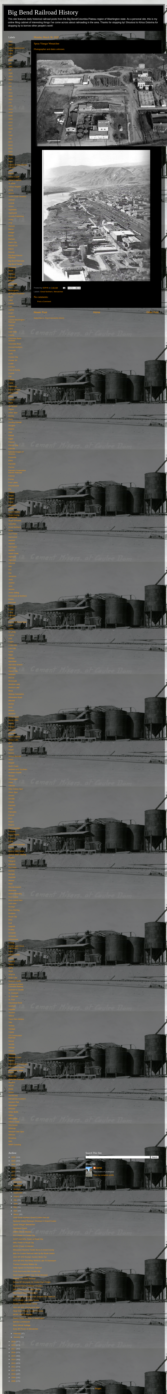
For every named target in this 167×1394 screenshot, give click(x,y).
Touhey (11, 1026)
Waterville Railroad (16, 1079)
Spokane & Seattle (16, 990)
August (17, 1196)
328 (10, 86)
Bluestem (12, 267)
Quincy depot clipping (17, 854)
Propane (11, 838)
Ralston (11, 858)
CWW (10, 383)
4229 (10, 129)
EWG (10, 461)
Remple (11, 874)
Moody (11, 723)
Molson (11, 710)
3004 (10, 76)
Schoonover (13, 939)
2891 (10, 67)
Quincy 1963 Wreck (16, 851)
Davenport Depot (20, 1228)
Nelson (11, 753)
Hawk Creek (13, 553)
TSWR (11, 1032)
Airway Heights (14, 187)
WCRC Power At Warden (23, 1246)
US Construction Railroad (15, 1036)
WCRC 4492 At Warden (22, 1314)
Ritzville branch (14, 887)
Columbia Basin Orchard (14, 339)
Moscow (11, 733)
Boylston (12, 277)
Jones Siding (13, 593)
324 (10, 83)
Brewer (11, 281)
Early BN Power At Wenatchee (25, 1329)
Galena (11, 492)
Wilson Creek (13, 1122)
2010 (13, 1374)
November (18, 1185)
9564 (10, 162)
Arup (10, 223)
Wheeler (11, 1109)
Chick (10, 329)
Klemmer (12, 602)
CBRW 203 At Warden (22, 1232)
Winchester (13, 1125)
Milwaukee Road (15, 697)
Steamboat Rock (15, 1003)
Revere (11, 880)
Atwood (11, 226)
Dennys (11, 399)
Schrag (11, 943)
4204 (10, 119)
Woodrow (12, 1138)
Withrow (11, 1135)
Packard (11, 805)
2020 (13, 1179)
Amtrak (11, 203)
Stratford (12, 1006)
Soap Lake (12, 978)
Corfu (10, 354)
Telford (11, 1016)
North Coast (13, 766)
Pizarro (11, 825)
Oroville (11, 799)
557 (10, 132)
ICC (10, 570)
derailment (12, 406)
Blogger (98, 1388)
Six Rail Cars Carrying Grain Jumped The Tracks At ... (35, 1297)
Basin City (12, 242)
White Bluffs (13, 1112)
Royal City (12, 917)
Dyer (10, 432)
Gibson (11, 499)
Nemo (10, 760)
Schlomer (12, 936)
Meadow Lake (14, 684)
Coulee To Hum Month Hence (25, 1304)
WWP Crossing (14, 1145)
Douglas (11, 426)
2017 (13, 1349)
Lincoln (11, 635)
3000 (10, 73)
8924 (10, 152)
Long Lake (12, 645)
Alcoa (10, 190)
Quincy (11, 848)
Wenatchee (58, 292)
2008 (13, 1381)
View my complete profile (103, 1175)
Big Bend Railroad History (43, 12)
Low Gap (12, 648)
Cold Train (12, 332)
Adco (10, 170)
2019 (13, 1342)
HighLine (12, 560)
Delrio (10, 396)
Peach (11, 822)
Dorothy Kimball (14, 422)
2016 (13, 1352)
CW (10, 376)
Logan (11, 642)
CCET (11, 313)
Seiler (10, 951)
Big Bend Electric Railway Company (27, 1286)
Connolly (12, 350)
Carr (10, 307)
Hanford (11, 540)
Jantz (10, 579)
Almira (11, 193)
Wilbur (11, 1115)
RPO (10, 920)
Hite (10, 566)
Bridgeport (12, 284)
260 (10, 63)
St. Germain (13, 996)
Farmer (11, 467)
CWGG (11, 380)
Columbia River (14, 344)
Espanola (12, 457)
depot (10, 403)
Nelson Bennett (14, 756)
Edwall (11, 435)
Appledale (12, 210)
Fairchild (11, 464)
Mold (10, 707)
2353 (10, 57)
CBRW (11, 310)
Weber (11, 1092)
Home (96, 312)
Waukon (11, 1082)
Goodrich (12, 505)
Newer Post (40, 312)
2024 (13, 1164)
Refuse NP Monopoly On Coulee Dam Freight (31, 1282)
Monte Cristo (13, 717)
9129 (10, 158)
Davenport (12, 386)
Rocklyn (11, 907)
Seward (11, 961)
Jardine (11, 583)
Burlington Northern (16, 294)
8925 (10, 155)
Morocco (12, 730)
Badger (11, 232)
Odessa (11, 786)
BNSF (10, 271)
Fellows (11, 476)
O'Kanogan (13, 779)
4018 (10, 112)
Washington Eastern (16, 1067)
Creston (11, 367)
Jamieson (12, 576)
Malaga (11, 658)
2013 (13, 1363)
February (17, 1333)
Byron (10, 297)
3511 (10, 93)
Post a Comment (44, 301)
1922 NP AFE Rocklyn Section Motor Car (30, 1257)
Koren (10, 606)
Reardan (12, 864)
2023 (13, 1168)
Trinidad (11, 1029)
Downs (11, 429)
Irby (10, 573)
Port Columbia (14, 828)
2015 (13, 1356)
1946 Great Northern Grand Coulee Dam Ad (31, 1217)
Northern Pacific (15, 772)
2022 (13, 1172)
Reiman (11, 871)
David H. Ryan (14, 390)
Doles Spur (13, 413)
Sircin (10, 971)
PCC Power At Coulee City (24, 1235)
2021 (13, 1175)
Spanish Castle (14, 981)
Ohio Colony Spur (15, 789)
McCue (11, 678)
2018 (13, 1345)
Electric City (13, 445)
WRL (10, 1141)
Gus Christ (12, 534)
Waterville (12, 1076)
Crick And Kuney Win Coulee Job (26, 1271)
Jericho (11, 589)
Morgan (11, 727)
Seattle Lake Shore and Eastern (16, 947)
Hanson (11, 544)
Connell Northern (15, 347)
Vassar (11, 1041)
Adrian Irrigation (14, 180)
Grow (10, 530)
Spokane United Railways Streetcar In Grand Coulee (34, 1221)
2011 (13, 1370)
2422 (10, 60)
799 (10, 139)
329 (10, 90)
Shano (11, 965)
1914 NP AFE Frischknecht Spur (26, 1307)
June (16, 1203)
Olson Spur (13, 792)
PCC (10, 818)
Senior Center (14, 955)
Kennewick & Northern (17, 596)
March (16, 1214)
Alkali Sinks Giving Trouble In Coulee (28, 1311)
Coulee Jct (12, 360)
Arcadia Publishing (16, 216)
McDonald (12, 681)
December (18, 1182)
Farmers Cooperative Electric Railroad (17, 471)
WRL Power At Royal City (23, 1243)
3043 (10, 80)
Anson (11, 206)
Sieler (10, 968)
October (17, 1189)
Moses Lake (13, 740)
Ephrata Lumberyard (21, 1322)
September (18, 1193)
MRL (10, 743)
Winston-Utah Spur (16, 1132)
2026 (13, 1157)
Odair (10, 782)
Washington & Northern (18, 1064)
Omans (11, 795)
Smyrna (11, 974)
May (16, 1207)
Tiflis (10, 1022)
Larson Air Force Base (17, 622)
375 (10, 103)
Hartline (11, 550)
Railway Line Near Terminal (24, 1279)
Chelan (11, 325)
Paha (10, 809)
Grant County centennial (13, 516)
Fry (9, 489)
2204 (10, 54)
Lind (10, 638)
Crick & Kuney (14, 370)
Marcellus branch (15, 665)
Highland (12, 557)
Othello (11, 802)
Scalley (11, 930)
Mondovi (11, 714)
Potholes (12, 831)
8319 (10, 145)
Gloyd (10, 502)
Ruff (10, 923)
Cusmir (11, 373)
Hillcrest (11, 563)
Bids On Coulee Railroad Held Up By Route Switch (34, 1253)
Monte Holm (13, 720)
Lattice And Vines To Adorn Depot (26, 1289)
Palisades (12, 812)
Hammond (12, 537)
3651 (10, 99)
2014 (13, 1359)
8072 (10, 142)
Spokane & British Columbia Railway (15, 985)
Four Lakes (13, 482)
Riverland (12, 890)
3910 (10, 109)
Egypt (10, 439)
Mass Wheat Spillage (21, 1325)
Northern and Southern (17, 769)
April (16, 1211)
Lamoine (12, 615)
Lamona (11, 619)
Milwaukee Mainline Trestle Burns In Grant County (33, 1250)
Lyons (10, 652)
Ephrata (11, 449)
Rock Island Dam (15, 900)
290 (10, 70)
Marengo (12, 668)
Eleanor (11, 442)
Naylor (11, 750)
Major (10, 655)
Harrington (12, 547)
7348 (10, 135)
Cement (11, 316)
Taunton (11, 1013)
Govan (11, 509)
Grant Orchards (14, 521)
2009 (13, 1378)
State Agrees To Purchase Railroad (27, 1268)
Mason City (13, 671)
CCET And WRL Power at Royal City (28, 1239)
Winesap (12, 1128)
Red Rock (12, 867)
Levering (12, 632)
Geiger (11, 496)
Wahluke (12, 1054)
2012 (13, 1367)
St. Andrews (13, 993)
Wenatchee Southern (17, 1099)
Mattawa (11, 674)
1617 (10, 42)
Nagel (10, 746)
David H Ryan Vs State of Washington (28, 1318)
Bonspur (11, 274)
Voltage (11, 1048)
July (15, 1200)
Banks (11, 236)
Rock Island (13, 897)
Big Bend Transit (15, 264)
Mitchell (11, 701)
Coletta (11, 335)
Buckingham (13, 290)
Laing (10, 612)
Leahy (11, 629)
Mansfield (12, 661)
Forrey (11, 479)
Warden (11, 1061)
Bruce (10, 287)
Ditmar (11, 409)
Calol (10, 300)
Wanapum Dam (14, 1057)
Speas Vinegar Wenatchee (24, 1225)
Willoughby (13, 1118)
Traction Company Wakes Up (25, 1264)
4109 (10, 116)
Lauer (10, 625)
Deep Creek (13, 393)
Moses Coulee (14, 737)
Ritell (10, 884)
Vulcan (11, 1051)
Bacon (11, 229)
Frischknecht (13, 486)
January (17, 1337)
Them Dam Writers (16, 1019)
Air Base (11, 183)
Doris (10, 419)
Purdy (10, 841)
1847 (10, 45)
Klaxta (11, 599)
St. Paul (11, 1000)
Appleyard (12, 213)
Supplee (11, 1009)
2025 (13, 1161)
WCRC (11, 1086)
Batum (11, 249)
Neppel (11, 763)
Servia (11, 958)
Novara (11, 776)
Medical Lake (13, 687)
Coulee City (13, 357)
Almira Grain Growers (17, 196)
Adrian (11, 174)
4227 (10, 126)
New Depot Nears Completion (25, 1293)
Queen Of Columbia (16, 845)
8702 (10, 148)
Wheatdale (12, 1105)
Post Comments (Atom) (54, 318)
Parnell (11, 815)
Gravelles (12, 524)
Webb (10, 1089)
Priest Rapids (13, 835)
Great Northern (46, 292)
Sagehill (11, 926)
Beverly (11, 252)
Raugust (11, 861)
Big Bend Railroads (16, 261)
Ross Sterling (13, 910)
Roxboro (11, 913)
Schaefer (12, 933)
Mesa (10, 691)
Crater (11, 364)
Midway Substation (16, 694)
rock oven (12, 903)
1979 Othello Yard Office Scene (26, 1300)
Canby (11, 303)
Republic (12, 877)
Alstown (11, 200)
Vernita (11, 1044)
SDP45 (99, 1168)
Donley (11, 416)
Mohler (11, 704)
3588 (10, 96)
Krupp (10, 609)
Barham (11, 239)
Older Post (152, 312)
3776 (10, 106)
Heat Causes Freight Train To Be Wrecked (30, 1275)
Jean (10, 586)
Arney (10, 219)
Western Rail (13, 1102)
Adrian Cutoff (13, 177)
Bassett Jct (13, 246)
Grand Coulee (14, 512)
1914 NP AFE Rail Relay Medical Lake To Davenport (34, 1261)
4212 (10, 122)
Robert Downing (15, 894)
